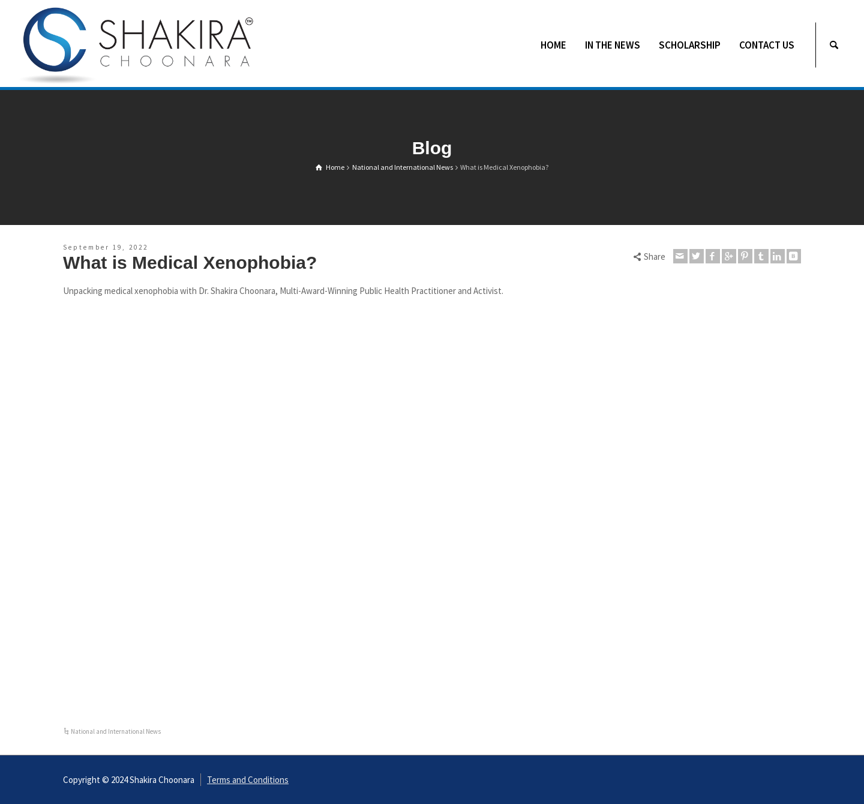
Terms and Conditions (248, 779)
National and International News (116, 731)
